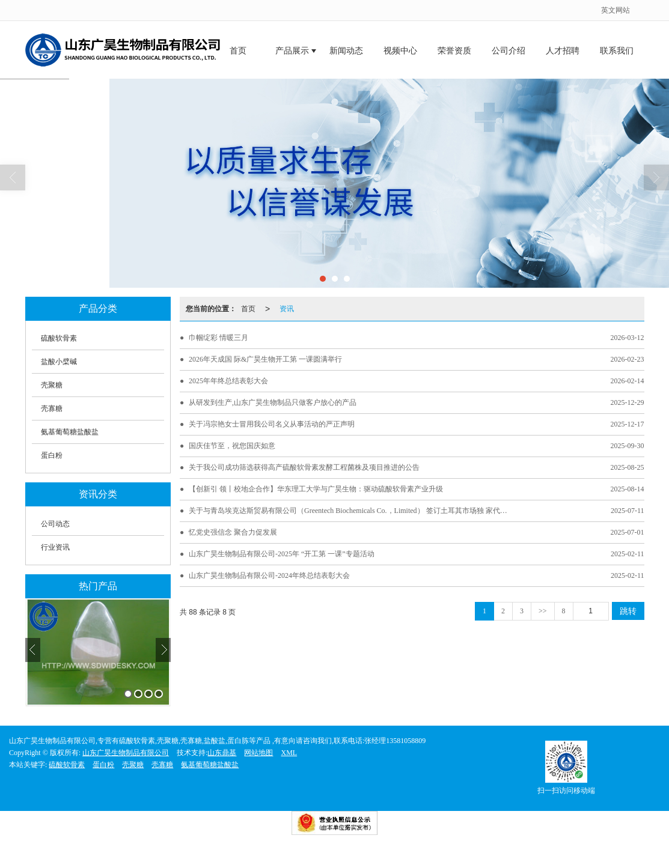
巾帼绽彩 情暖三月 (218, 337)
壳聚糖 (52, 385)
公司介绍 (508, 50)
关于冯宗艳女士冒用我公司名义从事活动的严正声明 (272, 424)
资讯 (287, 309)
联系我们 (617, 50)
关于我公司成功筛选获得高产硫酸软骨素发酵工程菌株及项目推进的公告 (304, 467)
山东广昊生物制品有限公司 (125, 752)
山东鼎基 (221, 752)
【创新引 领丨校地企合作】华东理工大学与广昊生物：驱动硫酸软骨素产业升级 (316, 489)
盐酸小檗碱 (59, 361)
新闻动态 (346, 50)
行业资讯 (55, 547)
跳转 (628, 611)
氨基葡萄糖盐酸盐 (70, 432)
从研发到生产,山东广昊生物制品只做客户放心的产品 (272, 402)
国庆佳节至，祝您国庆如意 (232, 446)
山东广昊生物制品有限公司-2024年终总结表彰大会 (269, 575)
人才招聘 (562, 50)
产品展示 (292, 50)
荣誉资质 (454, 50)
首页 (238, 50)
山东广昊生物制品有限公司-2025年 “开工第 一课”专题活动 (281, 554)
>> (543, 611)
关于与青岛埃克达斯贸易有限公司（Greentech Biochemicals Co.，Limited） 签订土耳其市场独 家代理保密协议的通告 (351, 510)
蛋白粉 (52, 455)
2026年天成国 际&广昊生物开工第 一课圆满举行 (265, 359)
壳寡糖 (52, 408)
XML (289, 752)
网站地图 (258, 752)
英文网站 (615, 10)
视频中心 (400, 50)
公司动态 (55, 524)
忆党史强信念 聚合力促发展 (233, 532)
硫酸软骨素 (59, 338)
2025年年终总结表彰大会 (228, 381)
